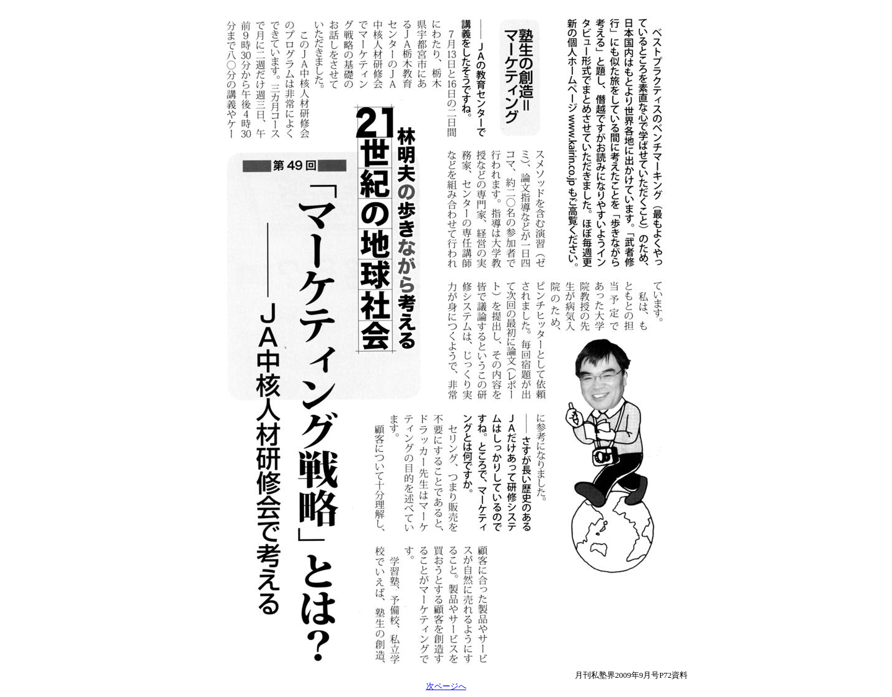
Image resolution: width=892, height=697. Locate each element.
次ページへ (446, 686)
